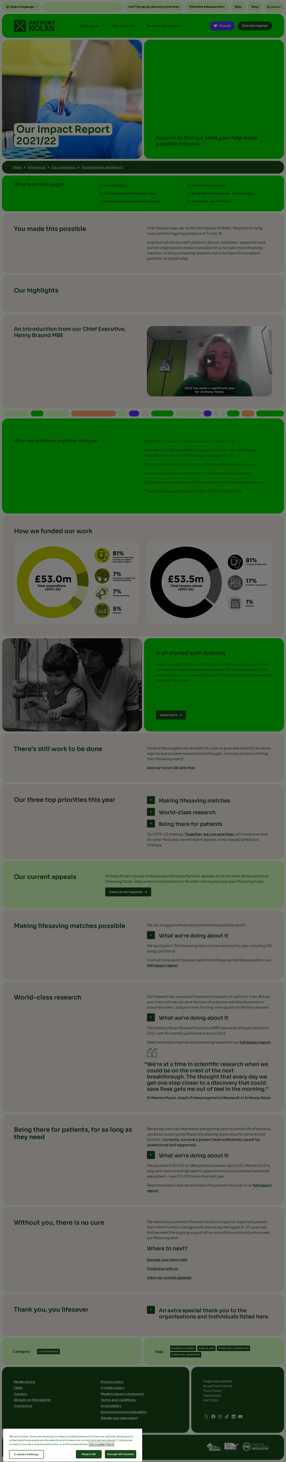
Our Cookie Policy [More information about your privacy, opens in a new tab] (101, 1458)
